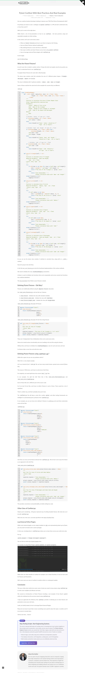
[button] (3, 668)
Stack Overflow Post (49, 517)
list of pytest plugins (34, 541)
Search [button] (59, 3)
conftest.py (51, 400)
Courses (52, 3)
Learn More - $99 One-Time (28, 643)
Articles (45, 3)
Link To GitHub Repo (23, 59)
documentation (23, 280)
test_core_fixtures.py (28, 268)
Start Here (39, 3)
